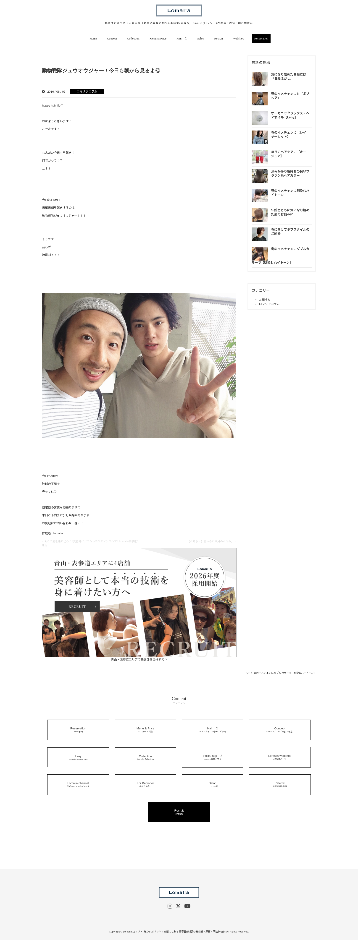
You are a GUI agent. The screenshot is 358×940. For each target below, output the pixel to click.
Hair (181, 38)
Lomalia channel (78, 784)
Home (93, 38)
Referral (280, 784)
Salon (200, 38)
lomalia (58, 533)
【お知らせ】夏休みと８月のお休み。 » (211, 541)
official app (212, 757)
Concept (112, 38)
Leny (78, 757)
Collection (133, 38)
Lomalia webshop (280, 757)
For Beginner (145, 784)
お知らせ (265, 299)
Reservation (261, 38)
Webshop (238, 38)
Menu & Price (158, 38)
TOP (247, 672)
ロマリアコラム (86, 91)
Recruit (218, 38)
